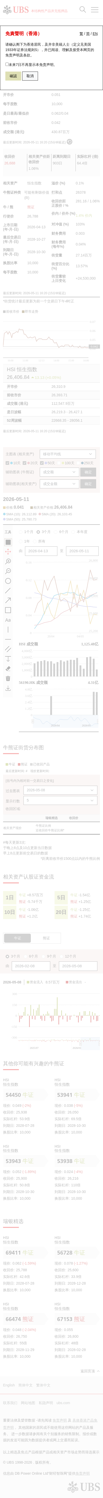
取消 (30, 76)
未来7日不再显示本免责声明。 (31, 65)
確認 (13, 76)
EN (95, 34)
